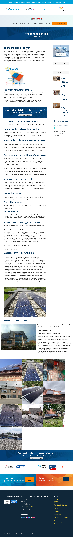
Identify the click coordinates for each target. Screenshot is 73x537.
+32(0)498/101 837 (46, 9)
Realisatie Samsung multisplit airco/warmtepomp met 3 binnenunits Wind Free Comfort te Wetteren (65, 110)
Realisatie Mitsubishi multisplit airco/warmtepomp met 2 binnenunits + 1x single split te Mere (65, 83)
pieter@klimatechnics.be (13, 9)
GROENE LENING (29, 479)
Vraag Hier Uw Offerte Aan (59, 23)
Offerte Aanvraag (57, 499)
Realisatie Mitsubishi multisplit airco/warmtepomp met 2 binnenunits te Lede (65, 97)
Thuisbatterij (56, 511)
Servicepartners (58, 2)
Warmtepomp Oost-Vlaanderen (19, 2)
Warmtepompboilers (58, 514)
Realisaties (56, 508)
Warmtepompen (57, 513)
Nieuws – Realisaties (42, 2)
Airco (55, 502)
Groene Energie (57, 507)
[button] (61, 9)
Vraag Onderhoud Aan (51, 2)
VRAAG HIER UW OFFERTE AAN (25, 115)
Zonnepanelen (57, 516)
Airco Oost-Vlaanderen (8, 2)
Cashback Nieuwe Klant (59, 67)
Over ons (56, 501)
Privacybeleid (56, 525)
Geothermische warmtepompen (60, 505)
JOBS (66, 479)
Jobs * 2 (63, 2)
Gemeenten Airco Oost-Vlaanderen (61, 517)
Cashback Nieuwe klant (58, 504)
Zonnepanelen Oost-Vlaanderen (31, 2)
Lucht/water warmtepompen (59, 510)
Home (32, 36)
